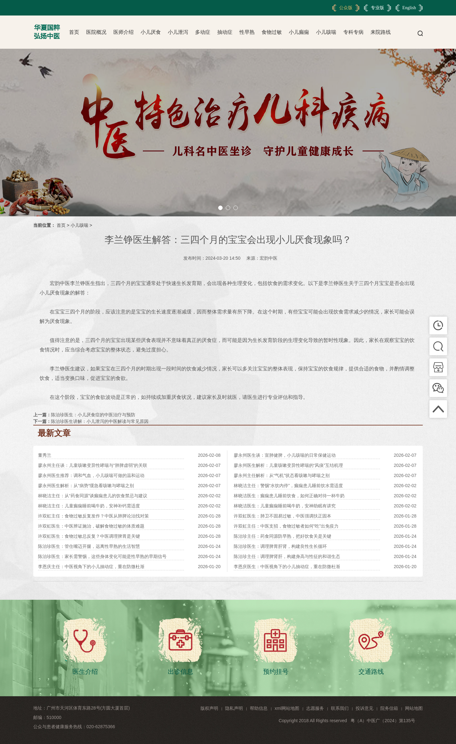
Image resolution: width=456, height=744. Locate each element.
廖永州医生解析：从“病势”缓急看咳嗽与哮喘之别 (86, 485)
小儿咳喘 (326, 32)
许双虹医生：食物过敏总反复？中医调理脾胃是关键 (89, 536)
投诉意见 (364, 708)
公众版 (345, 7)
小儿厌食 (151, 32)
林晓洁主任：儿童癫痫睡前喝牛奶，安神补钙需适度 (89, 505)
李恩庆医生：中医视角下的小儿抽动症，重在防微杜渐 (287, 566)
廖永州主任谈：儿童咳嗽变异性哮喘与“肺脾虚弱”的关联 (92, 465)
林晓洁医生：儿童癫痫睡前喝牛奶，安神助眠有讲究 (285, 505)
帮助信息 (259, 708)
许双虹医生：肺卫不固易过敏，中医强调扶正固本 (282, 515)
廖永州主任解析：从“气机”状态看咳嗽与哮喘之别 (282, 475)
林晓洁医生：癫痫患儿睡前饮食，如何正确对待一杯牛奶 (289, 495)
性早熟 (247, 32)
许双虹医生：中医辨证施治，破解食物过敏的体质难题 (91, 526)
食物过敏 (272, 32)
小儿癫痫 (299, 32)
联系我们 (340, 708)
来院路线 (380, 32)
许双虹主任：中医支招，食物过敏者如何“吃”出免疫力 (286, 526)
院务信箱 (389, 708)
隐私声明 (234, 708)
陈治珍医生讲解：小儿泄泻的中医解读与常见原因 (100, 421)
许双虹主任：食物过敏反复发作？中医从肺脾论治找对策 (93, 515)
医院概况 (96, 32)
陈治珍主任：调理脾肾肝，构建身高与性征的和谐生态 (287, 556)
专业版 (377, 7)
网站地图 (414, 708)
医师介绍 (123, 32)
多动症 (202, 32)
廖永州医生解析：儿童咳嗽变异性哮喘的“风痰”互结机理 (288, 465)
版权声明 (209, 708)
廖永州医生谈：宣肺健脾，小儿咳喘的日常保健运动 (285, 455)
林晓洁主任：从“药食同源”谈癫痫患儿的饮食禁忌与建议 (92, 495)
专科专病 (353, 32)
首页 (74, 32)
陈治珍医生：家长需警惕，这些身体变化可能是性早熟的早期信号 (102, 556)
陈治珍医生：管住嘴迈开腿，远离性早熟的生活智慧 (89, 546)
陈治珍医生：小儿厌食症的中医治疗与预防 (93, 414)
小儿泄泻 (178, 32)
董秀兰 (44, 455)
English (409, 7)
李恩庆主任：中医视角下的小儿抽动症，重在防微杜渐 (91, 566)
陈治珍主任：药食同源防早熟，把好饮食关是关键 (282, 536)
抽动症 (224, 32)
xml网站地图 (287, 708)
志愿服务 (315, 708)
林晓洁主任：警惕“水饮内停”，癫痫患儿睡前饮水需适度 (288, 485)
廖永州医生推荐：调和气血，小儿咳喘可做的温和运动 (91, 475)
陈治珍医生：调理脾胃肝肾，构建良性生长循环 (280, 546)
